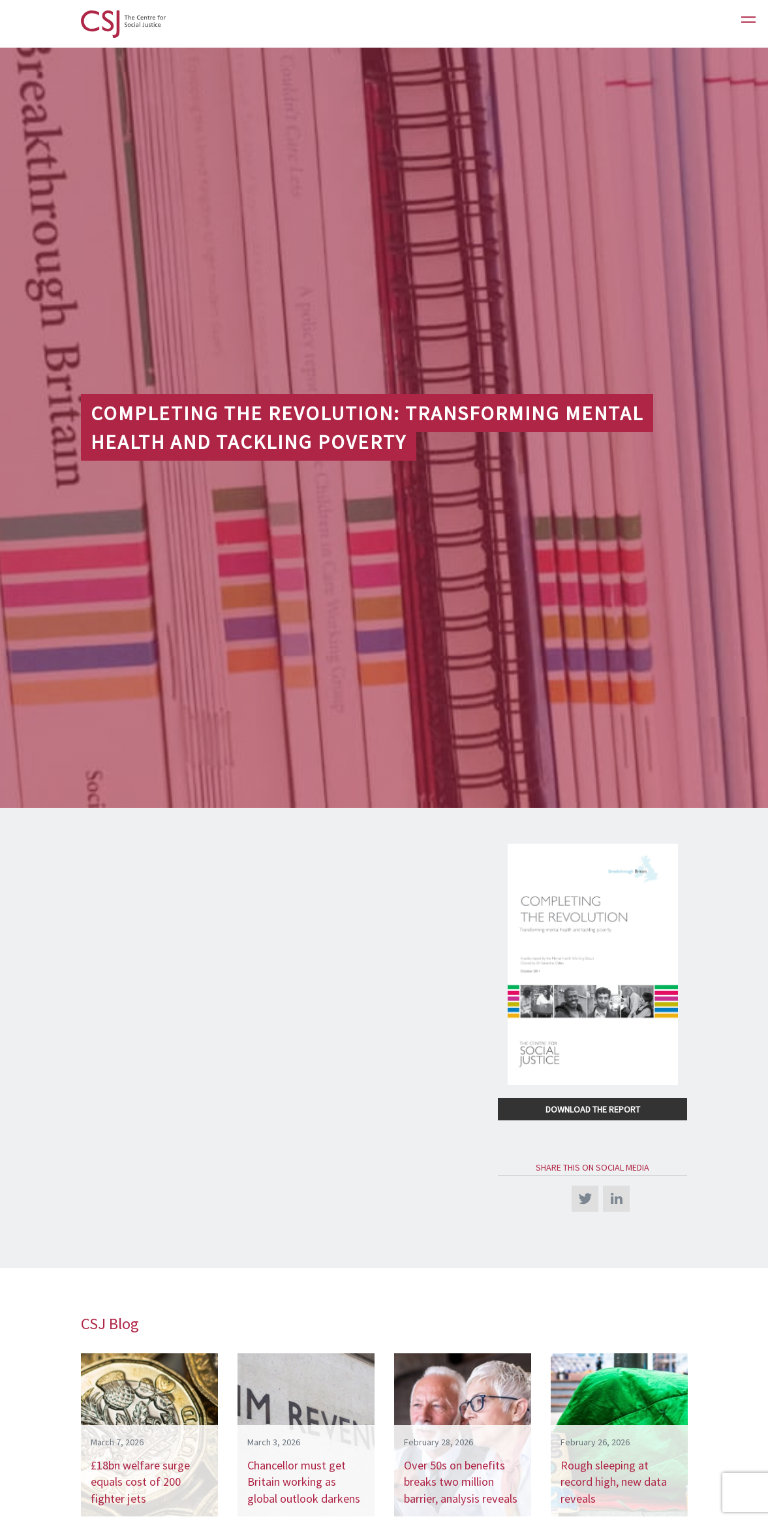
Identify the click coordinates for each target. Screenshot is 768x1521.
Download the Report (592, 1109)
